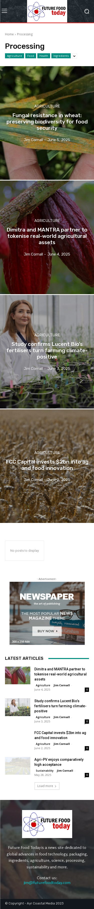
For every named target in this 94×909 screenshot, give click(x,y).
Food (30, 55)
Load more (47, 786)
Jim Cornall (62, 685)
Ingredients (61, 55)
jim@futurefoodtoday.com (47, 882)
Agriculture (14, 55)
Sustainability (44, 770)
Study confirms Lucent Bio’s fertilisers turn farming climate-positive (60, 706)
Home (9, 34)
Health (43, 55)
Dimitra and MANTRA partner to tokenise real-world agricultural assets (60, 674)
